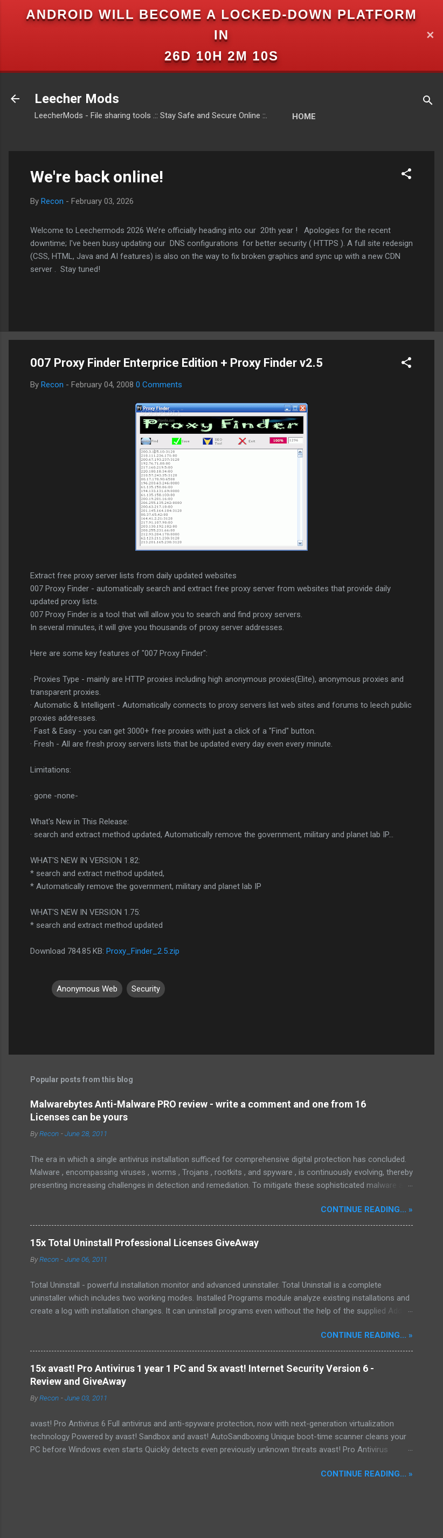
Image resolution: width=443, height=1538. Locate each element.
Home (304, 116)
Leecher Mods (76, 98)
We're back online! (96, 176)
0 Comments (159, 384)
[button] (406, 175)
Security (145, 989)
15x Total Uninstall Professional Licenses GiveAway (144, 1242)
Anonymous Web (87, 989)
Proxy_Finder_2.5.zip (142, 951)
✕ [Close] (430, 35)
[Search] (427, 102)
